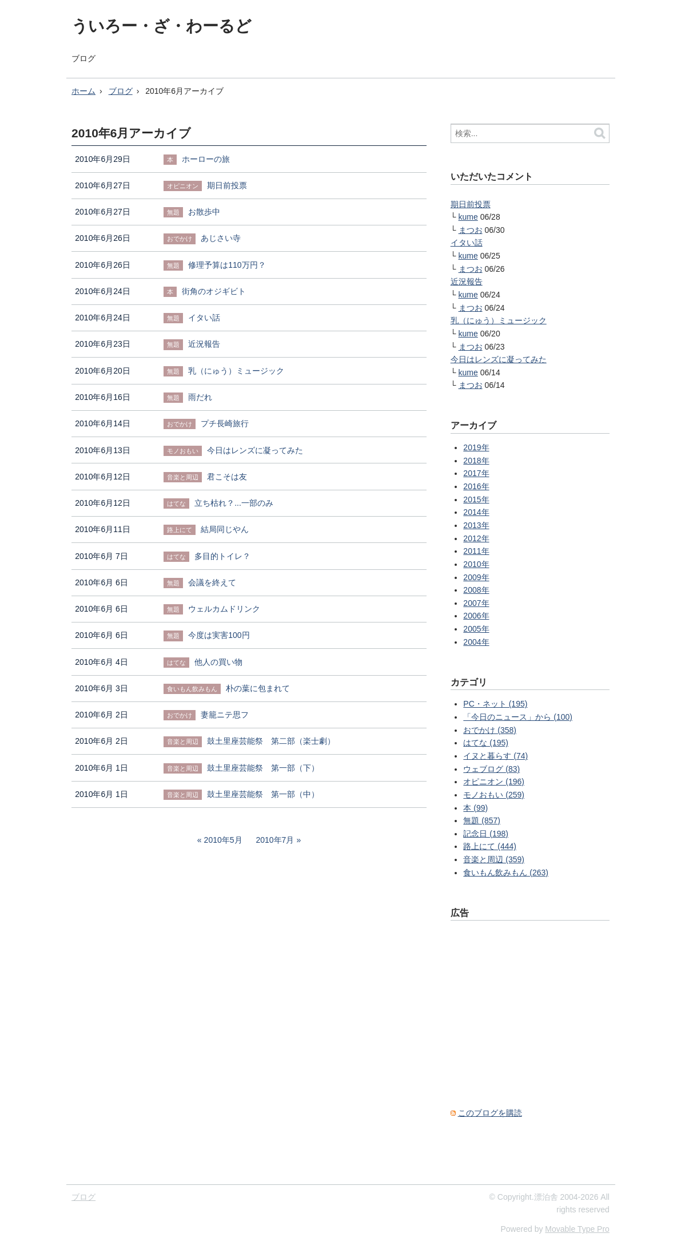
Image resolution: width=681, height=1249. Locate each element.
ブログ (83, 58)
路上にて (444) (489, 846)
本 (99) (475, 807)
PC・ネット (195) (495, 703)
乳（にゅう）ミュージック (499, 320)
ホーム (83, 91)
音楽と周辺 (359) (493, 859)
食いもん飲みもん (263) (505, 872)
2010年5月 (223, 839)
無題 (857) (481, 820)
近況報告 (467, 281)
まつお (471, 230)
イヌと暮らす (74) (495, 755)
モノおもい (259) (493, 794)
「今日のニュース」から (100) (517, 716)
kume (468, 216)
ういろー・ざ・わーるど (161, 26)
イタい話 (467, 242)
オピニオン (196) (493, 781)
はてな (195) (485, 742)
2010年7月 (275, 839)
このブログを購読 (490, 1112)
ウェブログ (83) (491, 769)
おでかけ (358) (489, 730)
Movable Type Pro (577, 1229)
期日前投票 (471, 204)
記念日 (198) (485, 833)
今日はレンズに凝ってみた (499, 359)
